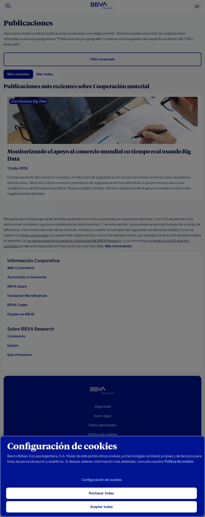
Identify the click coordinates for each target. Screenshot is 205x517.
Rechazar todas (101, 493)
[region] (102, 476)
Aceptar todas (101, 507)
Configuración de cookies (101, 480)
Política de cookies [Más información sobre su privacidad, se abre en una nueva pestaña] (178, 462)
